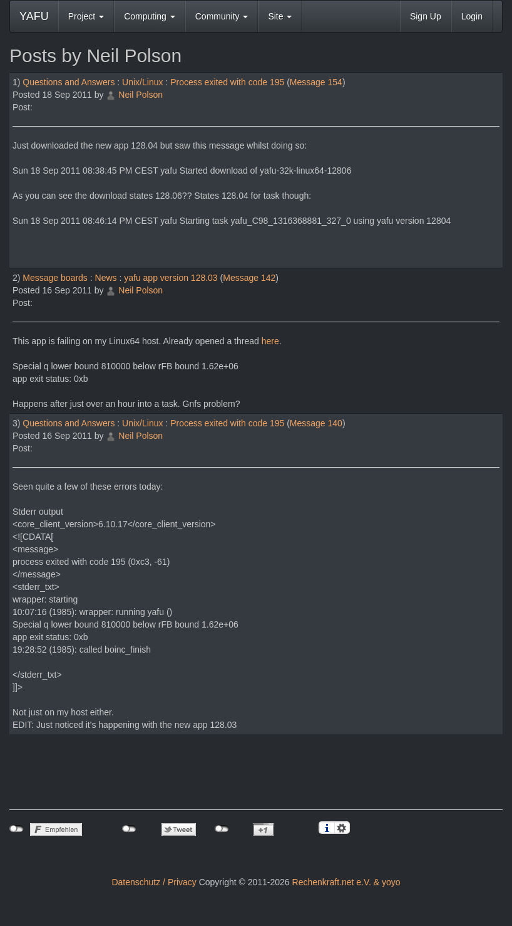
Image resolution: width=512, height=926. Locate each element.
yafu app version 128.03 (170, 278)
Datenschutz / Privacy (153, 882)
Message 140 (316, 423)
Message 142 (249, 278)
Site (280, 16)
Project (86, 16)
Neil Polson (140, 95)
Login (472, 16)
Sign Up (425, 16)
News (106, 278)
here (270, 341)
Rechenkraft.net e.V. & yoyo (346, 882)
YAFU (34, 16)
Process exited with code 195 (227, 82)
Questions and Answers (69, 82)
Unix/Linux (142, 82)
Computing (149, 16)
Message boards (55, 278)
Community (221, 16)
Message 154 (316, 82)
